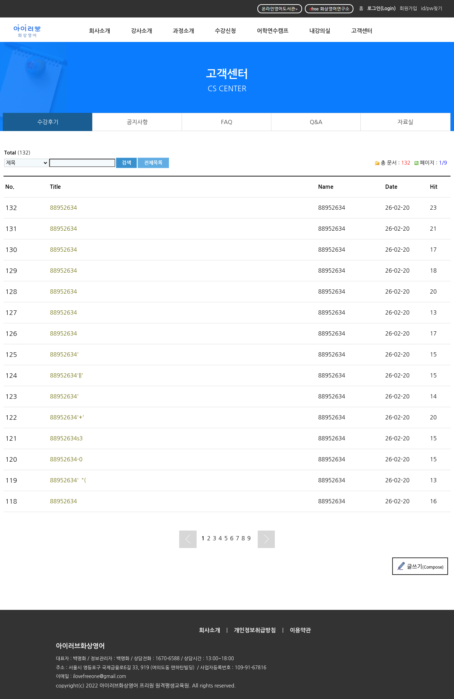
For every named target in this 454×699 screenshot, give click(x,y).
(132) (17, 152)
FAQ (227, 122)
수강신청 (225, 31)
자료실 (405, 122)
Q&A (316, 122)
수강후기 (48, 122)
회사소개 (99, 31)
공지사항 (137, 122)
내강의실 (319, 31)
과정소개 (183, 31)
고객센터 (361, 31)
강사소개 (141, 31)
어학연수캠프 (272, 31)
